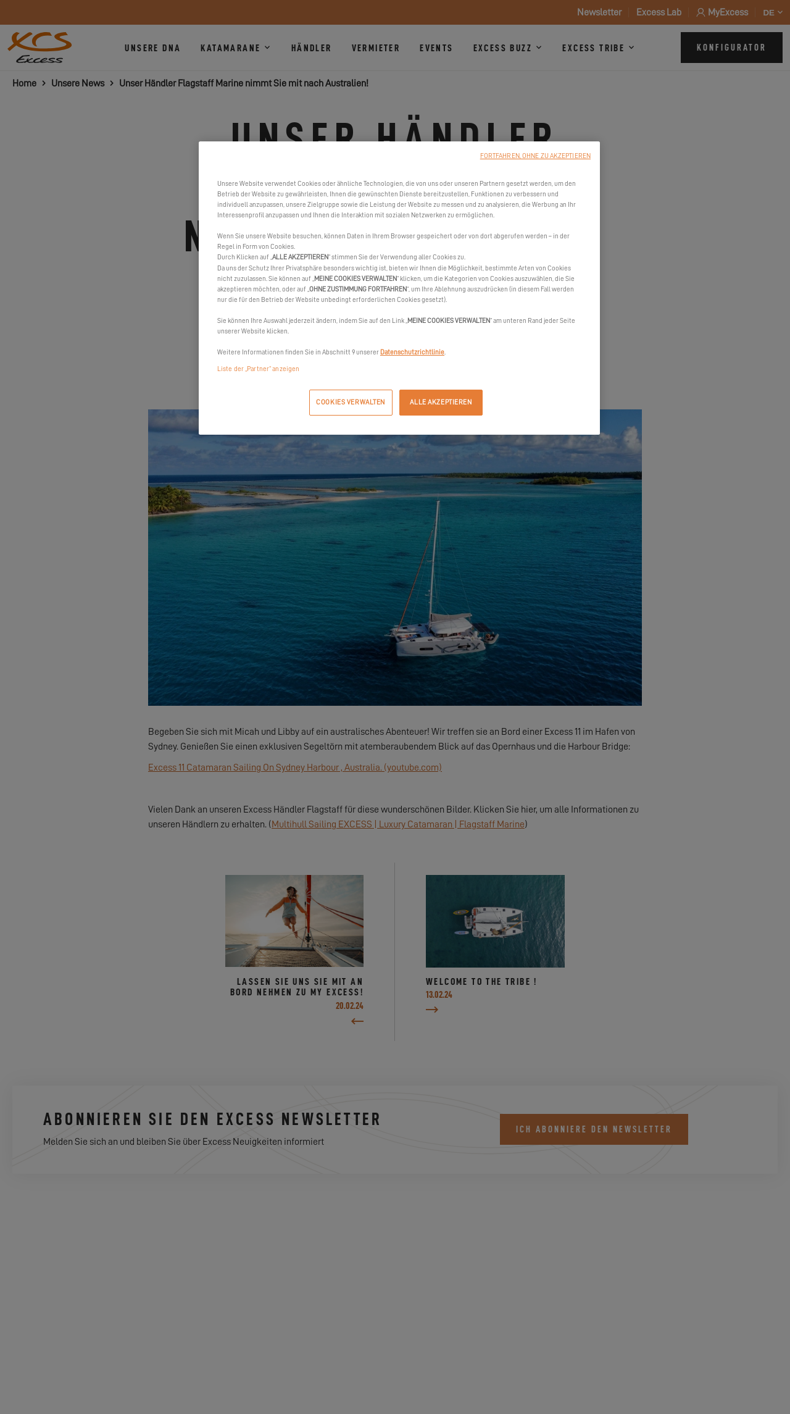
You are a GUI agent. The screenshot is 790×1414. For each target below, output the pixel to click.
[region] (399, 288)
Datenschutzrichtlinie (412, 352)
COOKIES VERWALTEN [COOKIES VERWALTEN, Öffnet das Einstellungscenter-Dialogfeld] (350, 402)
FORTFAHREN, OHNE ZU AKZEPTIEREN (535, 156)
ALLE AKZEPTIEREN (441, 402)
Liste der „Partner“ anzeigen (258, 369)
